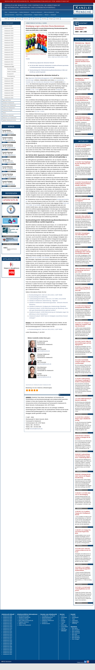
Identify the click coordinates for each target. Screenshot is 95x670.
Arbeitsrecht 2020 (8, 42)
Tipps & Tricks (19, 14)
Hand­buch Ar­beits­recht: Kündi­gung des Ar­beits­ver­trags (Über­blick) (47, 306)
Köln (31, 18)
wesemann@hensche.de (44, 377)
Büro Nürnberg (76, 637)
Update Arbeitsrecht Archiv (9, 120)
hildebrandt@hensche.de (44, 364)
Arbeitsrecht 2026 (8, 28)
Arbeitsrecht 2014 (8, 57)
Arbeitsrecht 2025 (8, 30)
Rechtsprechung (11, 69)
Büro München (76, 636)
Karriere (63, 620)
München (37, 18)
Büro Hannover (76, 633)
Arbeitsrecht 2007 (8, 83)
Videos (4, 112)
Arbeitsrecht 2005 (8, 88)
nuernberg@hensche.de (10, 177)
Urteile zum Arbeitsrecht (49, 12)
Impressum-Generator (9, 14)
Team (73, 619)
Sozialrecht (44, 622)
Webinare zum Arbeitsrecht (9, 117)
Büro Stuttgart (75, 639)
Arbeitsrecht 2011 (8, 64)
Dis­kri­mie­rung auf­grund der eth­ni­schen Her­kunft (42, 62)
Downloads (64, 617)
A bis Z (63, 616)
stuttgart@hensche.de (10, 184)
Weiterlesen (79, 56)
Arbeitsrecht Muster (28, 14)
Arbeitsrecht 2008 (8, 81)
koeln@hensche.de (9, 162)
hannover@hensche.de (10, 155)
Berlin (6, 18)
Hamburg (19, 18)
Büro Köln (74, 634)
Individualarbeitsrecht (47, 617)
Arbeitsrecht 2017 (8, 50)
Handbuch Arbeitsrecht (24, 12)
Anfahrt (4, 135)
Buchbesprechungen (24, 616)
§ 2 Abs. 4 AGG (34, 89)
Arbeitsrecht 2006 (8, 86)
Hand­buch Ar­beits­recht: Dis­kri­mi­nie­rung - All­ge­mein (43, 300)
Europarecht (10, 74)
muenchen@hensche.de (10, 169)
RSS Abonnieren (64, 395)
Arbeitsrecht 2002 (8, 95)
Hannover (25, 18)
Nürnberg (44, 18)
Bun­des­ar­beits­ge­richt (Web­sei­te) (38, 297)
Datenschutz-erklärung (75, 622)
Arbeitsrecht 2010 (9, 66)
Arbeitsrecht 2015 (8, 54)
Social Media (64, 626)
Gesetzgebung (11, 76)
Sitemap (63, 628)
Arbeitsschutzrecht (46, 619)
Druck (62, 619)
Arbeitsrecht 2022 (8, 38)
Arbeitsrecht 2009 (8, 78)
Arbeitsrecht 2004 (8, 90)
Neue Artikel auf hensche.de (26, 620)
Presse (57, 12)
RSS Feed (63, 625)
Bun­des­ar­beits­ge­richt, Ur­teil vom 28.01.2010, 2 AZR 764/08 (45, 295)
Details (9, 135)
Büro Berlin (75, 628)
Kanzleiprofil (53, 14)
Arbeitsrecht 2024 (8, 33)
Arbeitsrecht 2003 (8, 93)
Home (6, 12)
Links (62, 623)
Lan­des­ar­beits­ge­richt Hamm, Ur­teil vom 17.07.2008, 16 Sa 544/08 (47, 298)
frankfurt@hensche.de (10, 140)
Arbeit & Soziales (11, 71)
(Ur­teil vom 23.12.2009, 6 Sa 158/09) (38, 257)
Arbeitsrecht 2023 (8, 35)
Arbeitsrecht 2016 (8, 52)
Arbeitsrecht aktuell (13, 12)
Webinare (47, 14)
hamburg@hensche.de (10, 147)
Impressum (75, 620)
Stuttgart (51, 18)
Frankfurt (12, 18)
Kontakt (63, 622)
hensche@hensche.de (43, 351)
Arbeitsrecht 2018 (8, 47)
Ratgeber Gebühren (38, 14)
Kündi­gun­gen (59, 89)
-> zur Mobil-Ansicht (8, 23)
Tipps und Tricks (6, 100)
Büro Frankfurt (75, 630)
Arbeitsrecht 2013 (8, 59)
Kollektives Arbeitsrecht (48, 620)
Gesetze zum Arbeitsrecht (36, 12)
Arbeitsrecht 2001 (8, 97)
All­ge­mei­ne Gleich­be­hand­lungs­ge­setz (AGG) (40, 78)
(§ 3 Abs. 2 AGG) (39, 111)
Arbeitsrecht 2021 (8, 40)
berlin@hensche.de (9, 133)
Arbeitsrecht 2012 (8, 62)
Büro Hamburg (76, 631)
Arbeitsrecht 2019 (8, 45)
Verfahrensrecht (46, 623)
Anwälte (57, 18)
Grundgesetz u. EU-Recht (48, 616)
